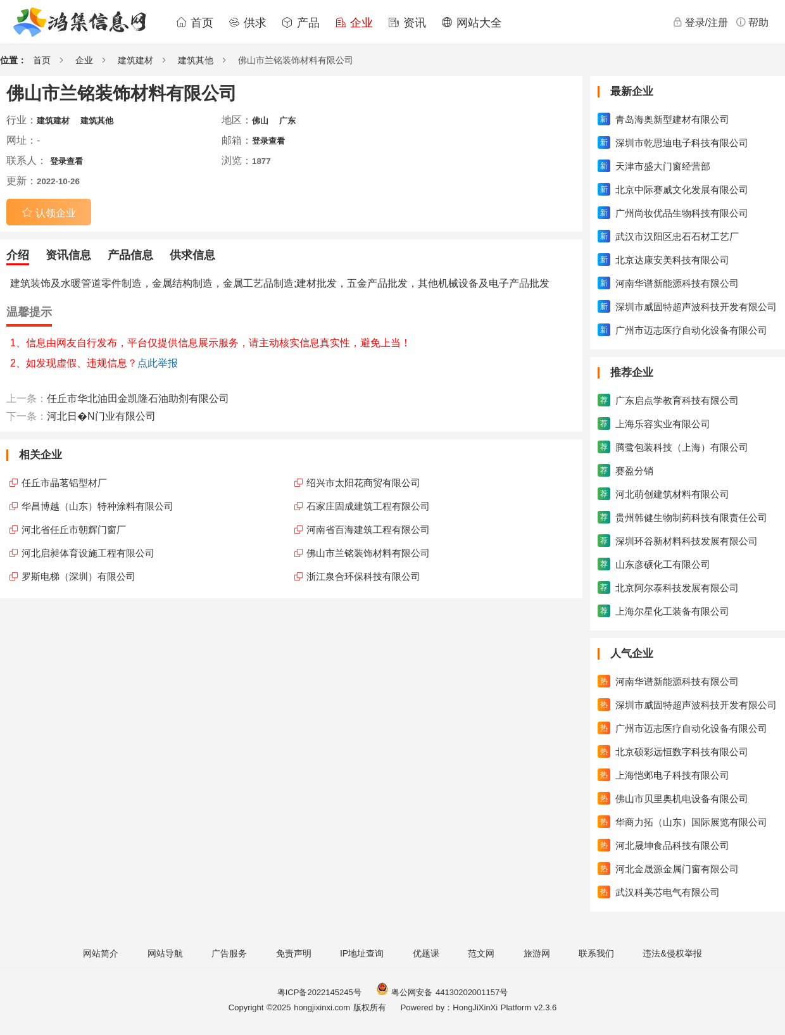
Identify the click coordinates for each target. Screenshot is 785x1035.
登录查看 (268, 141)
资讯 (407, 22)
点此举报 (157, 363)
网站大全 (471, 22)
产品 (301, 22)
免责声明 (293, 953)
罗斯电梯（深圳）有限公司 (78, 576)
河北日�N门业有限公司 (101, 416)
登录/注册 (700, 22)
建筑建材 (135, 60)
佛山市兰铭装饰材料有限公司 (368, 553)
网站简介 (100, 953)
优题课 (426, 953)
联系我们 (596, 953)
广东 (287, 120)
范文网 (481, 953)
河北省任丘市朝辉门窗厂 (74, 529)
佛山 (260, 120)
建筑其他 (195, 60)
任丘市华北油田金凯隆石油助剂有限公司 (138, 398)
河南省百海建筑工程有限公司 (368, 529)
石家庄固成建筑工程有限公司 (368, 506)
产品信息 (130, 255)
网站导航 (165, 953)
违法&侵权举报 (672, 953)
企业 (354, 22)
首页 (194, 22)
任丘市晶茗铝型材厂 (64, 482)
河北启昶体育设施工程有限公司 (88, 553)
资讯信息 (68, 255)
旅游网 (537, 953)
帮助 (752, 22)
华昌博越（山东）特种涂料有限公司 (97, 506)
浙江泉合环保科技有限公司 (363, 576)
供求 (248, 22)
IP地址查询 (362, 953)
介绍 (17, 255)
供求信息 (192, 255)
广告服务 (229, 953)
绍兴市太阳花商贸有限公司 (363, 482)
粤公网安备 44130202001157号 (442, 992)
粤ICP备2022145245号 (319, 992)
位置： (13, 60)
